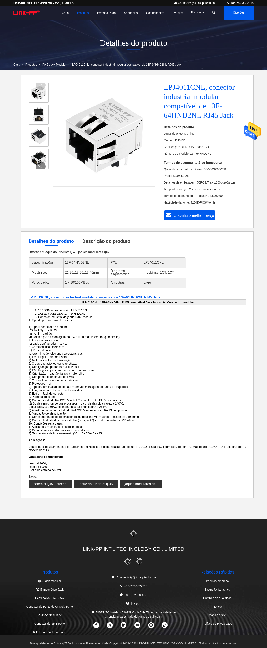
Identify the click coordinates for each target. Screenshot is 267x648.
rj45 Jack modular (54, 64)
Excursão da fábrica (217, 589)
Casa (62, 13)
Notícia (217, 606)
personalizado (103, 13)
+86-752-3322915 (240, 3)
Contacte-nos (152, 13)
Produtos (80, 13)
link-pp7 (133, 603)
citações (238, 13)
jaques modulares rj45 (141, 484)
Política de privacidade (217, 623)
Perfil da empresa (217, 581)
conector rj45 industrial (50, 484)
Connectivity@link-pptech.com (196, 3)
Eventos (175, 13)
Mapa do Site (217, 615)
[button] (41, 166)
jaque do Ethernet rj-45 (96, 484)
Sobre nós (128, 13)
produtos (31, 64)
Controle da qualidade (217, 598)
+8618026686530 (133, 595)
